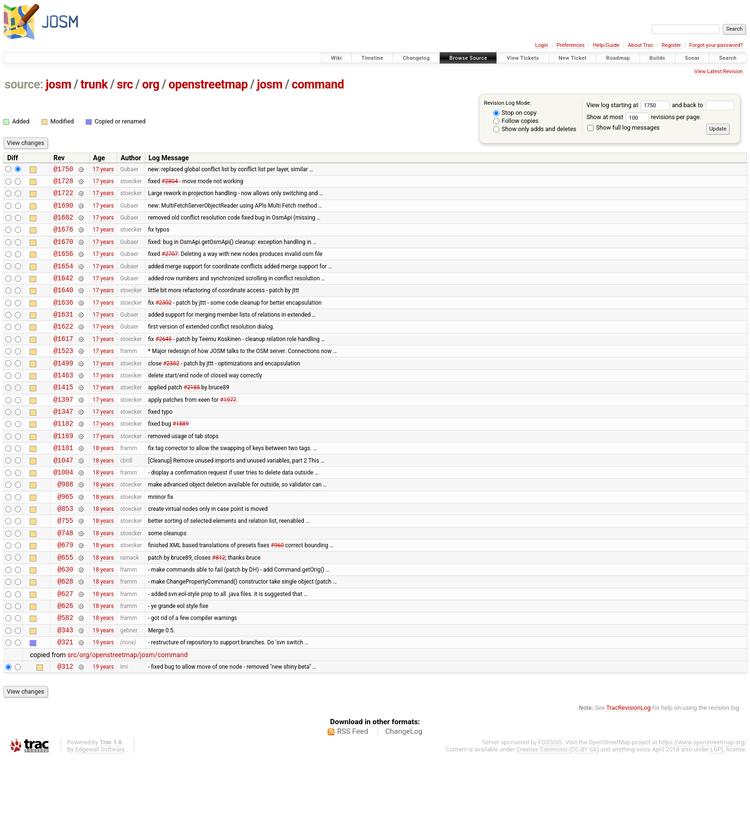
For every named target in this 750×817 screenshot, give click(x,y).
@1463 (63, 400)
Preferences (570, 45)
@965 (65, 536)
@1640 (63, 305)
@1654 (63, 278)
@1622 (63, 346)
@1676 (63, 237)
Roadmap (618, 58)
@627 (65, 645)
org (150, 84)
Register (671, 45)
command (318, 84)
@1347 (63, 441)
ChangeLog (403, 790)
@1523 (63, 373)
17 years (103, 169)
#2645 (163, 359)
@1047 (63, 495)
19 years (103, 685)
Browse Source (468, 58)
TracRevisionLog (629, 766)
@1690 (63, 210)
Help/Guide (606, 45)
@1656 (63, 264)
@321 (65, 699)
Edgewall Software (100, 808)
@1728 (63, 183)
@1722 (63, 196)
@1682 (63, 224)
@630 (65, 617)
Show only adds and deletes (534, 128)
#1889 (181, 455)
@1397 (63, 427)
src (125, 84)
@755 (65, 563)
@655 (65, 604)
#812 (218, 604)
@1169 (63, 468)
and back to (703, 105)
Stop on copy (515, 112)
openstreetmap (208, 84)
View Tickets (523, 58)
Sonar (692, 58)
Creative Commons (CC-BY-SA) (558, 808)
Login (541, 45)
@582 (65, 671)
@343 (65, 685)
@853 (65, 549)
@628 (65, 631)
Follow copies (516, 120)
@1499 (63, 387)
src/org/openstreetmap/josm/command (127, 712)
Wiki (336, 58)
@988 (65, 522)
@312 (65, 724)
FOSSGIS (550, 801)
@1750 (63, 170)
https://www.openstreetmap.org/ (703, 801)
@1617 (63, 359)
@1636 (63, 319)
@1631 (63, 332)
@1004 (63, 509)
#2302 (163, 319)
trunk (94, 84)
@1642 (63, 292)
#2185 (192, 414)
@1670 (63, 251)
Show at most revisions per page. (643, 117)
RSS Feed (352, 790)
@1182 (63, 454)
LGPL (717, 808)
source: (24, 84)
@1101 (63, 481)
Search (728, 58)
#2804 (170, 183)
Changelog (416, 58)
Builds (657, 58)
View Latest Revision (719, 71)
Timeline (372, 58)
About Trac (640, 45)
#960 (277, 590)
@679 (65, 590)
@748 (65, 577)
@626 (65, 658)
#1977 (228, 427)
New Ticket (573, 58)
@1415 (63, 414)
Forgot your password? (716, 45)
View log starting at (629, 105)
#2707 (170, 265)
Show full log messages (623, 127)
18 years (103, 482)
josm (58, 84)
